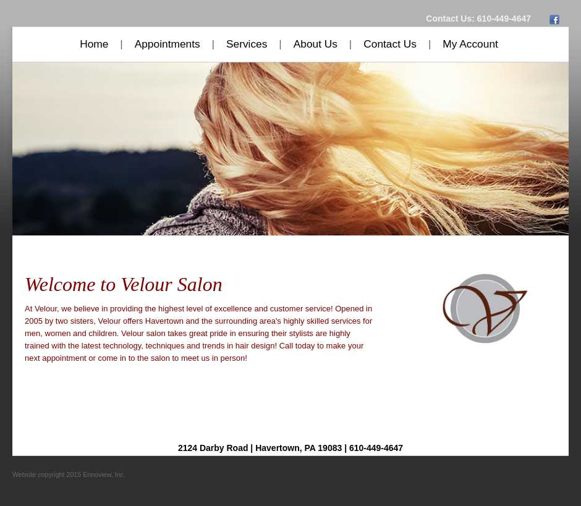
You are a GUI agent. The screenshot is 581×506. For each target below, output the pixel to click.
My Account (470, 44)
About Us (315, 44)
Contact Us (390, 44)
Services (246, 44)
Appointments (167, 44)
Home (94, 44)
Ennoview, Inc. (104, 474)
